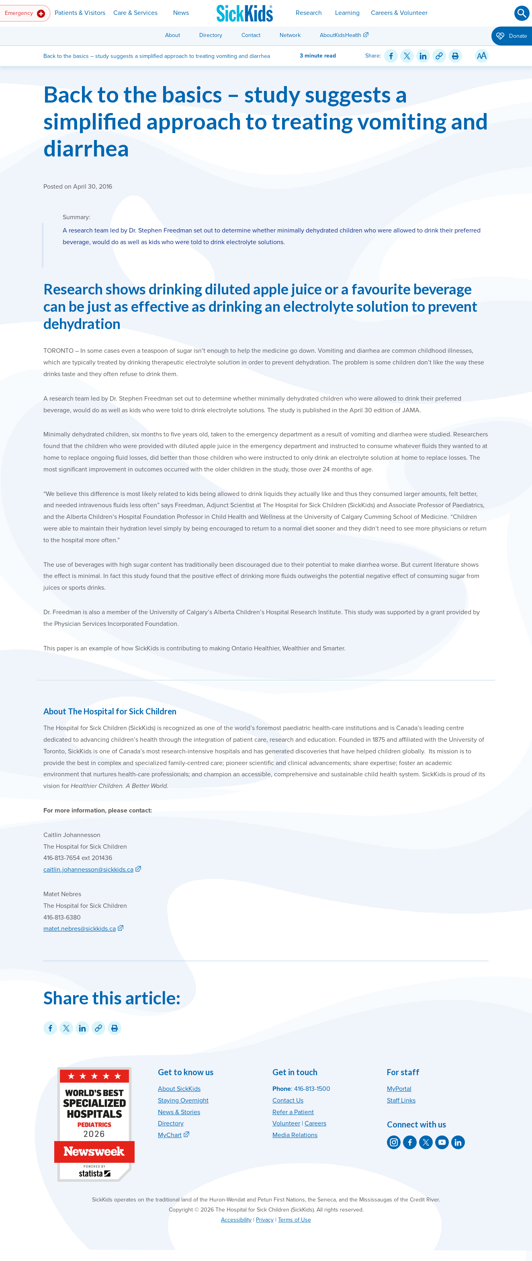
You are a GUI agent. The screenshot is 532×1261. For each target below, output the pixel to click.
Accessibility (236, 1219)
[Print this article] (455, 56)
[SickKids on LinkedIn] (458, 1142)
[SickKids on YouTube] (442, 1142)
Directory (210, 35)
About (172, 35)
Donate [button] (511, 37)
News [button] (181, 13)
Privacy (265, 1219)
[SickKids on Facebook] (410, 1142)
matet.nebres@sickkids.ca (79, 929)
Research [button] (309, 13)
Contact (250, 35)
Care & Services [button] (135, 13)
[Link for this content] (439, 56)
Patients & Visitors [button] (80, 13)
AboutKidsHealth (340, 35)
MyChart (170, 1135)
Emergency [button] (25, 14)
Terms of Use (294, 1219)
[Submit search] (522, 13)
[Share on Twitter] (407, 56)
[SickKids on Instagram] (394, 1142)
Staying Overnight (183, 1100)
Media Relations (294, 1135)
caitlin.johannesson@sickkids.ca (88, 870)
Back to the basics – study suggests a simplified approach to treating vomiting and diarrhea (265, 120)
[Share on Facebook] (391, 56)
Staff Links (401, 1100)
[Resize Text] (482, 56)
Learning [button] (347, 13)
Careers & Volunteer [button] (399, 13)
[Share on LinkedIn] (423, 56)
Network (290, 35)
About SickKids (179, 1089)
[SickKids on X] (426, 1142)
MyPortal (399, 1089)
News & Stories (179, 1112)
